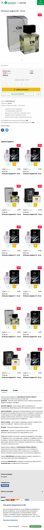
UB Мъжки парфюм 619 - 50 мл (32, 296)
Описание (4, 390)
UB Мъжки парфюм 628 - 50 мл (32, 173)
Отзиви (15, 390)
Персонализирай (13, 526)
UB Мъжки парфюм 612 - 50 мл (11, 255)
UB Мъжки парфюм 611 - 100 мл (11, 336)
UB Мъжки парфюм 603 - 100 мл (11, 214)
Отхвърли (25, 526)
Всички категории (7, 491)
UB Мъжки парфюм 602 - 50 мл (32, 336)
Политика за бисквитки (10, 520)
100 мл (9, 103)
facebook (5, 485)
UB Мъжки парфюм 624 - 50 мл (32, 377)
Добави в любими (38, 94)
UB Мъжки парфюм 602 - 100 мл (11, 377)
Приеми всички (35, 526)
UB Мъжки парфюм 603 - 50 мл (11, 173)
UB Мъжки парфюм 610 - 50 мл (32, 255)
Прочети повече (6, 125)
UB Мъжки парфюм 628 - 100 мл (32, 214)
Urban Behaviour (10, 101)
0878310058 (23, 3)
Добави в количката (21, 89)
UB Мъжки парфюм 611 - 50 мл (11, 296)
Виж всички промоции (17, 94)
